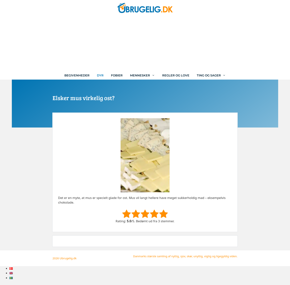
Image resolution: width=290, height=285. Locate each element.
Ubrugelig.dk (68, 258)
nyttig (175, 256)
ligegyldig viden (226, 256)
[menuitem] (11, 268)
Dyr (100, 75)
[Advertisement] (145, 43)
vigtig (207, 256)
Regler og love (175, 75)
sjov (182, 256)
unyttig (198, 256)
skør (189, 256)
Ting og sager (213, 75)
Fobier (117, 75)
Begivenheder (77, 75)
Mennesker (144, 75)
